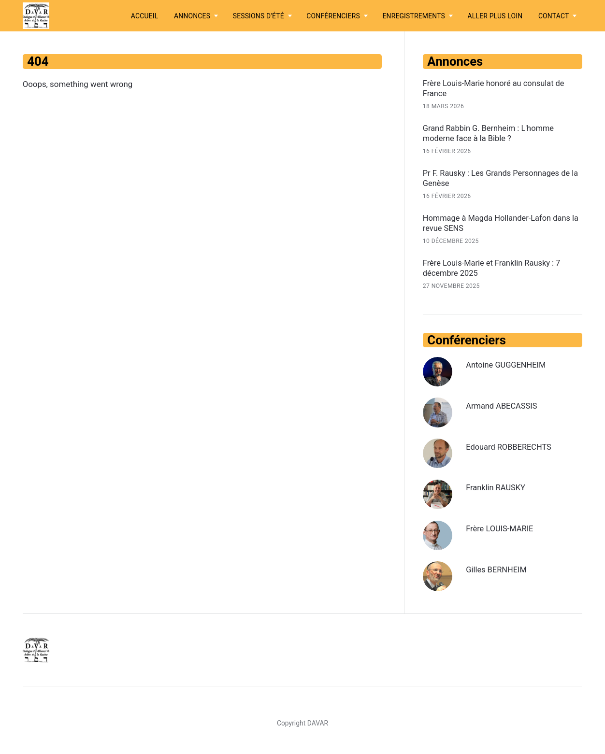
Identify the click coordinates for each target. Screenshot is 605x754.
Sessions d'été (258, 16)
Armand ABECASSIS (502, 408)
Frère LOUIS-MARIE (500, 531)
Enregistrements (413, 16)
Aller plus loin (495, 16)
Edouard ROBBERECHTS (510, 449)
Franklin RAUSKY (496, 490)
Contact (553, 16)
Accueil (144, 16)
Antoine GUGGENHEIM (507, 367)
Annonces (192, 16)
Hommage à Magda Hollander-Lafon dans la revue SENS (499, 224)
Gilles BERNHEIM (497, 572)
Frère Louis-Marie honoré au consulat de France (495, 88)
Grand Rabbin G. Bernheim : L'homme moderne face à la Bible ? (490, 134)
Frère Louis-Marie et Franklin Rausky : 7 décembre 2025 (493, 270)
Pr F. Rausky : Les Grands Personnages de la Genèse (502, 179)
